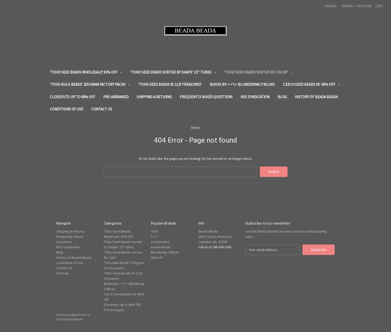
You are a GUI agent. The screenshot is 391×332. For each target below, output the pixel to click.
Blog (282, 96)
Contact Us (101, 109)
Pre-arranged (116, 96)
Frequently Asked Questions (206, 96)
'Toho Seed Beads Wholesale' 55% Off (86, 72)
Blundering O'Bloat (165, 252)
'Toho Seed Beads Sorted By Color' (258, 72)
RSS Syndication (255, 96)
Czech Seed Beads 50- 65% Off (311, 84)
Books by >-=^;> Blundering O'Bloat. (242, 84)
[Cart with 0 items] (379, 6)
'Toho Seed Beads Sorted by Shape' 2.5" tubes (173, 72)
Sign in (347, 6)
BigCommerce (80, 315)
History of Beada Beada (316, 96)
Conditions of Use (66, 109)
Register (364, 6)
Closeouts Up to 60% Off (72, 96)
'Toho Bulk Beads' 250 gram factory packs (90, 84)
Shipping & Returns (154, 96)
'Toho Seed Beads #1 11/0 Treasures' (170, 84)
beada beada (161, 247)
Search (330, 6)
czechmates (160, 242)
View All (156, 257)
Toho (154, 231)
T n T (154, 236)
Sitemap (62, 273)
